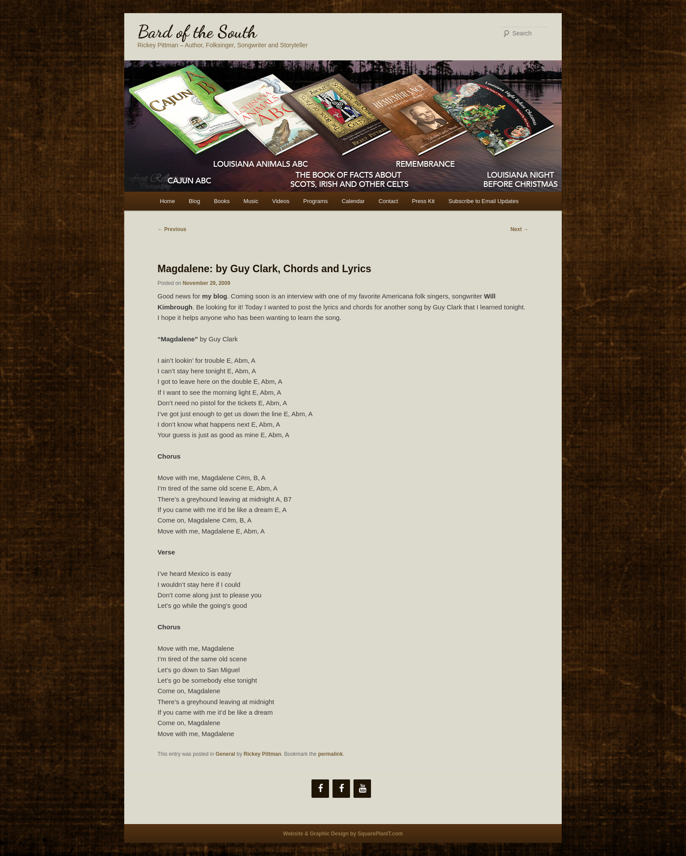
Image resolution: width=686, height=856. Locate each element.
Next (519, 229)
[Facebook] (320, 788)
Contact (388, 201)
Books (222, 201)
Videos (281, 201)
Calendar (353, 201)
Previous (172, 229)
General (225, 754)
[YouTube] (362, 788)
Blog (194, 201)
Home (167, 201)
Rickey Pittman (262, 754)
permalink (330, 754)
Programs (315, 201)
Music (251, 201)
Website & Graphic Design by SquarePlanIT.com (343, 834)
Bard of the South (197, 31)
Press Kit (423, 201)
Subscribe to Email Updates (483, 201)
